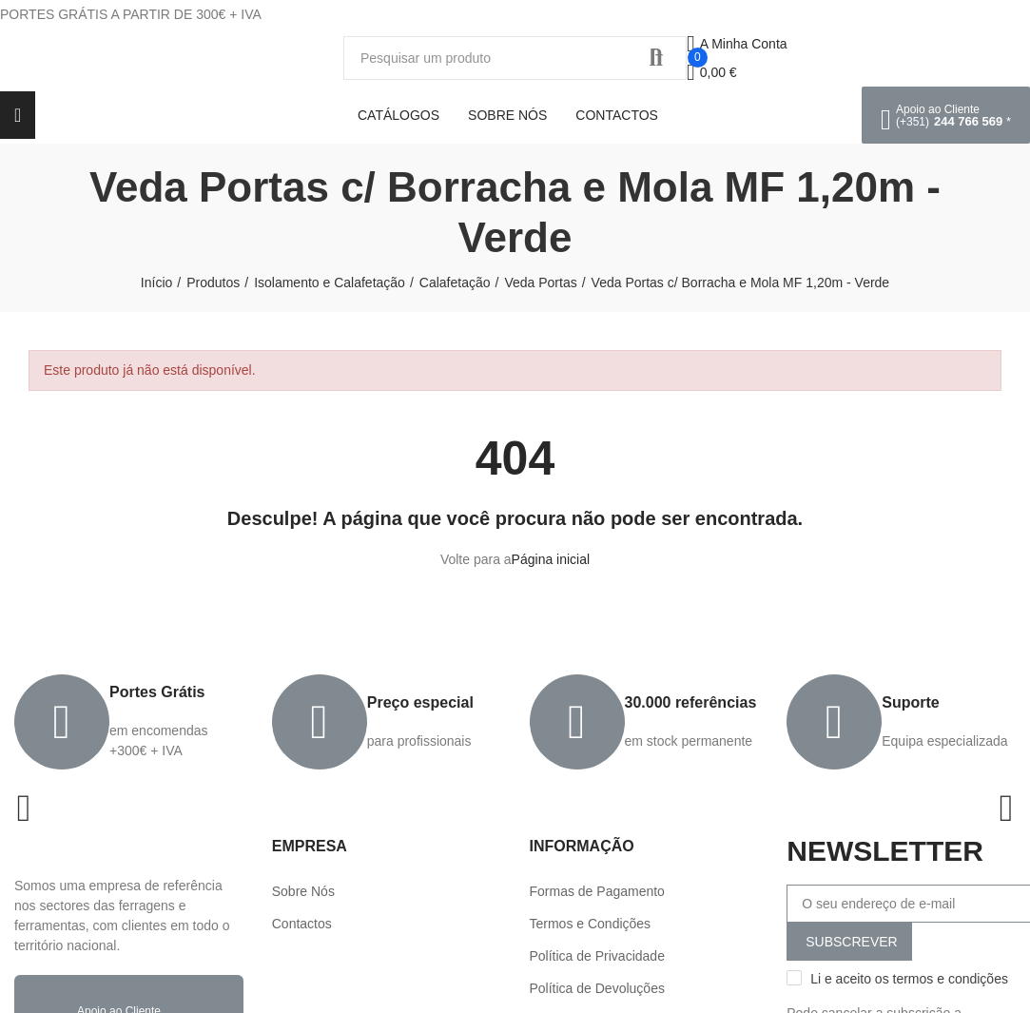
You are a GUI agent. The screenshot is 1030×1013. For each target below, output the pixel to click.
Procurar (656, 58)
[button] (946, 115)
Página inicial (551, 559)
